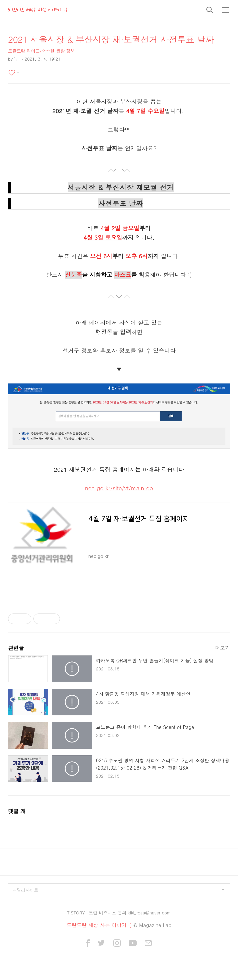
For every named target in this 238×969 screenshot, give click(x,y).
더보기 (222, 647)
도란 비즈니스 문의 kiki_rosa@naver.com (130, 912)
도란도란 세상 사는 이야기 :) (37, 10)
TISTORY (76, 912)
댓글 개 (17, 811)
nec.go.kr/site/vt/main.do (119, 488)
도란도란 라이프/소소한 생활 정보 (41, 51)
